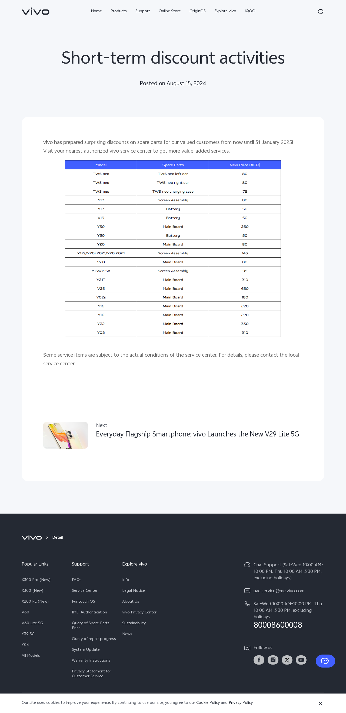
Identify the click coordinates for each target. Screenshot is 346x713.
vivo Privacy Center (139, 612)
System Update (86, 650)
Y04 (25, 645)
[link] (36, 11)
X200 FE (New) (35, 602)
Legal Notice (133, 591)
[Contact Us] (325, 661)
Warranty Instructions (91, 661)
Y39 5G (28, 634)
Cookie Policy (208, 703)
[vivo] (33, 538)
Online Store (170, 11)
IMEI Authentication (89, 612)
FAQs (77, 580)
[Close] (320, 703)
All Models (31, 656)
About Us (130, 602)
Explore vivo (225, 11)
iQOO (250, 11)
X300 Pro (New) (36, 580)
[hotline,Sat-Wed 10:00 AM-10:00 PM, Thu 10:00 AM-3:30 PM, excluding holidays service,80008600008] (284, 615)
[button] (320, 11)
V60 (25, 612)
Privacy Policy (240, 703)
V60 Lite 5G (32, 623)
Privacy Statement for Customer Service (91, 674)
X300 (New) (33, 591)
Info (125, 580)
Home (96, 11)
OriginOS (197, 11)
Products (119, 11)
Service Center (85, 591)
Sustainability (134, 623)
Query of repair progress (94, 639)
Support (142, 11)
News (127, 634)
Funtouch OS (83, 602)
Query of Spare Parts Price (90, 626)
